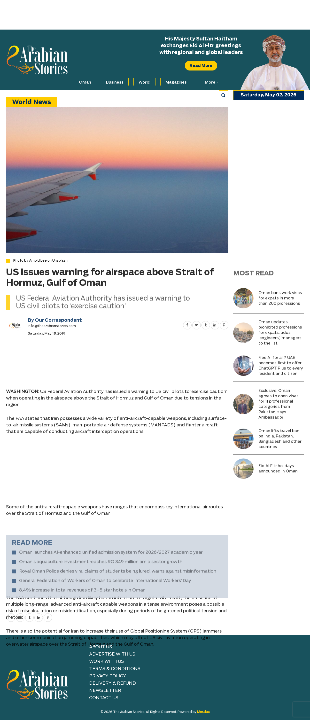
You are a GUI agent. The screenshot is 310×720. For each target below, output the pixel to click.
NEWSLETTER (105, 691)
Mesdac (203, 712)
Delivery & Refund (112, 683)
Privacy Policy (107, 676)
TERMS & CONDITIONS (114, 669)
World (144, 82)
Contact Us (103, 698)
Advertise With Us (112, 654)
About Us (100, 647)
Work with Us (106, 661)
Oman (85, 82)
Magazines (176, 82)
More (210, 82)
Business (115, 82)
